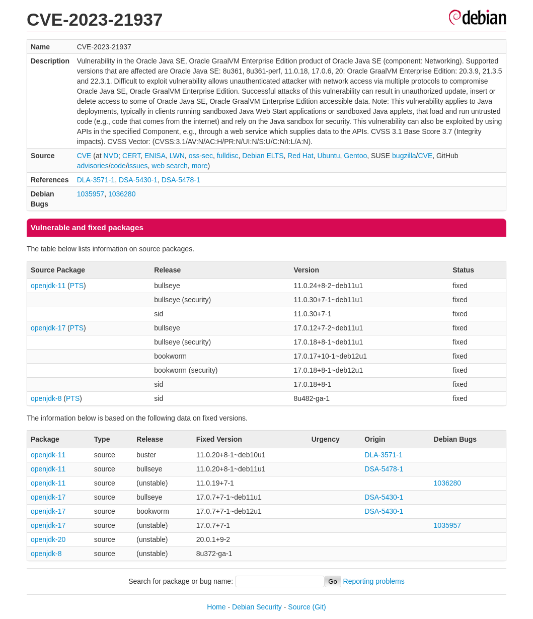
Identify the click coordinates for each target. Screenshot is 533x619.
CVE (84, 156)
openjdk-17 (48, 328)
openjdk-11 (48, 286)
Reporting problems (374, 581)
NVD (111, 156)
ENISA (155, 156)
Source (299, 607)
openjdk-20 (48, 539)
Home (216, 607)
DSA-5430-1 (138, 180)
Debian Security (257, 607)
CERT (131, 156)
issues (138, 166)
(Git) (319, 607)
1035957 (91, 194)
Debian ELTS (262, 156)
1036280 (122, 194)
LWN (177, 156)
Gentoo (355, 156)
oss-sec (201, 156)
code (118, 166)
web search (169, 166)
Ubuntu (328, 156)
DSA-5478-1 (181, 180)
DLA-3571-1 (96, 180)
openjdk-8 (46, 398)
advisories (93, 166)
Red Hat (300, 156)
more (200, 166)
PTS (77, 286)
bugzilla (404, 156)
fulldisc (228, 156)
